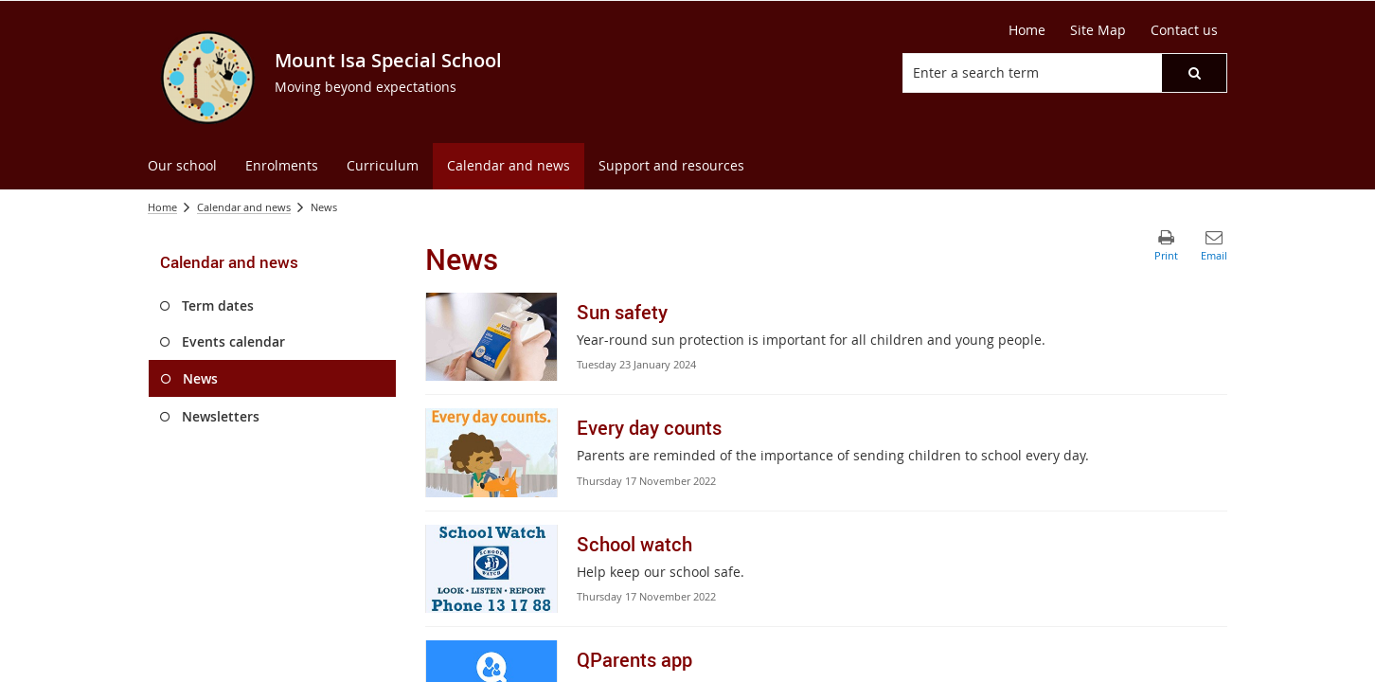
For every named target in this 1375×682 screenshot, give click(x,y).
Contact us (1184, 30)
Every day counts (649, 427)
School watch (634, 544)
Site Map (1098, 30)
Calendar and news (244, 207)
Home (1027, 30)
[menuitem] (182, 166)
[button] (1194, 73)
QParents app (634, 660)
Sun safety (622, 312)
